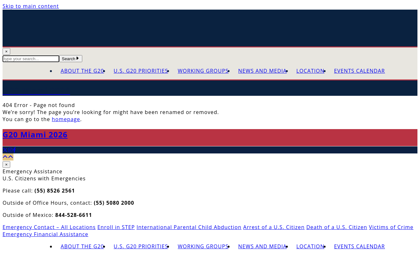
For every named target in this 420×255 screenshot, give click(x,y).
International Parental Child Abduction (188, 227)
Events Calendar (359, 70)
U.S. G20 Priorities (141, 70)
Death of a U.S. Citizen (336, 227)
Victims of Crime (391, 227)
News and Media (262, 70)
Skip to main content (31, 6)
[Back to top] (8, 156)
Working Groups (203, 70)
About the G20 (82, 70)
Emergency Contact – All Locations (49, 227)
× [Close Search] (6, 51)
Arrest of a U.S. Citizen (274, 227)
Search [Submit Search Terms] (71, 58)
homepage (66, 119)
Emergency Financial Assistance (45, 234)
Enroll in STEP (116, 227)
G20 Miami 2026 (35, 134)
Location (310, 70)
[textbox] (31, 58)
